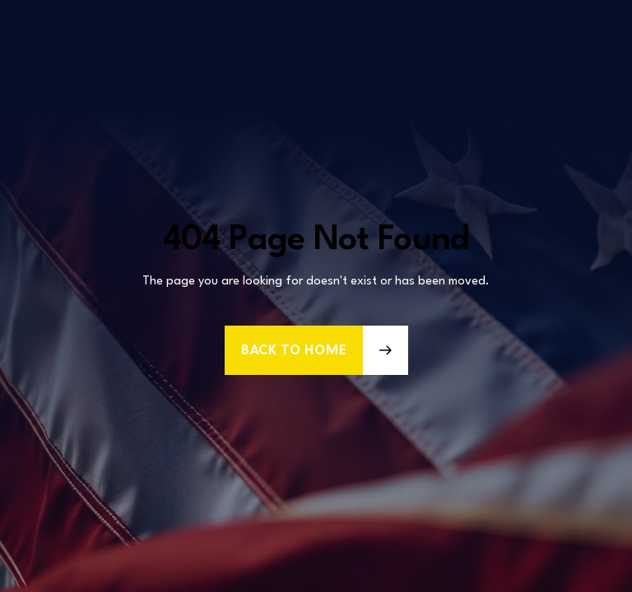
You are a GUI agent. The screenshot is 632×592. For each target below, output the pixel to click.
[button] (316, 350)
